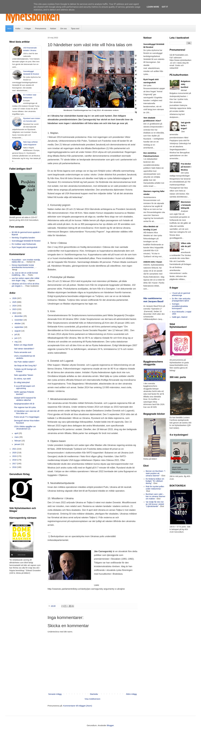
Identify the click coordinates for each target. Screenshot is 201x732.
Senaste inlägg (55, 694)
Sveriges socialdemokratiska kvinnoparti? (180, 306)
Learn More (153, 7)
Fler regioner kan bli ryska (25, 407)
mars (16, 437)
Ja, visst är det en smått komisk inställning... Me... (25, 274)
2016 (14, 467)
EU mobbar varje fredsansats (24, 244)
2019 (14, 456)
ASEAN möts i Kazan (152, 262)
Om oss (63, 28)
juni (16, 338)
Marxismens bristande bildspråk (186, 205)
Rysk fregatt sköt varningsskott (24, 247)
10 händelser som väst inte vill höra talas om (26, 412)
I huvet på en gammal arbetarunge (181, 294)
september (19, 327)
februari (17, 441)
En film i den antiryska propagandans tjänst (181, 299)
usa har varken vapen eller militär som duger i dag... (25, 279)
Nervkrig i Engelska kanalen (23, 238)
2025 (14, 302)
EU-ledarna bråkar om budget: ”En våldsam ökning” (155, 481)
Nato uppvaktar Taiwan (23, 375)
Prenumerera (40, 28)
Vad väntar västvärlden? (24, 349)
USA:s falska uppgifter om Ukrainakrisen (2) (25, 427)
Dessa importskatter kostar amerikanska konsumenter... (23, 266)
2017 (14, 464)
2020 (14, 453)
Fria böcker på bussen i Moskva (186, 167)
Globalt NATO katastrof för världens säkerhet (25, 399)
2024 (14, 306)
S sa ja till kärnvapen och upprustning (24, 387)
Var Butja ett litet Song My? (25, 365)
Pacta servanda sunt (22, 352)
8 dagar (28, 28)
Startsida (94, 694)
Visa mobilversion (92, 699)
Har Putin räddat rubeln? (24, 362)
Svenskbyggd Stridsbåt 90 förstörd (26, 241)
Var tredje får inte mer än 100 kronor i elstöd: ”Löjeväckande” (155, 504)
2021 (14, 449)
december (18, 316)
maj (16, 342)
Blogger (110, 725)
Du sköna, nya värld (22, 379)
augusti (17, 331)
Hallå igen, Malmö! (179, 317)
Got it (165, 7)
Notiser (53, 28)
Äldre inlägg (131, 694)
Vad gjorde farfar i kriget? (186, 125)
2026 (14, 298)
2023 (14, 309)
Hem (9, 28)
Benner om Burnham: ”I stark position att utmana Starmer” (155, 473)
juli (15, 334)
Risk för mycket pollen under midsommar (155, 487)
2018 (14, 460)
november (18, 320)
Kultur (18, 28)
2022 (14, 313)
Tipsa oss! (75, 28)
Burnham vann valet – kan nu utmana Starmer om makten (155, 496)
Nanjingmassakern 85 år (24, 404)
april (16, 433)
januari (17, 444)
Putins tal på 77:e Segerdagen (26, 417)
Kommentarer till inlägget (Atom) (77, 706)
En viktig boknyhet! (22, 382)
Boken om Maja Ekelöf (23, 345)
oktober (17, 323)
